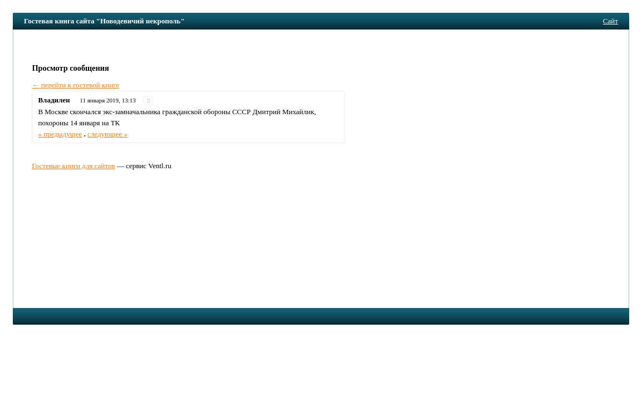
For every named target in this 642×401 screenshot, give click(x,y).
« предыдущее (60, 134)
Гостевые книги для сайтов (73, 166)
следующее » (107, 134)
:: (148, 100)
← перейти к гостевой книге (75, 85)
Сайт (610, 21)
